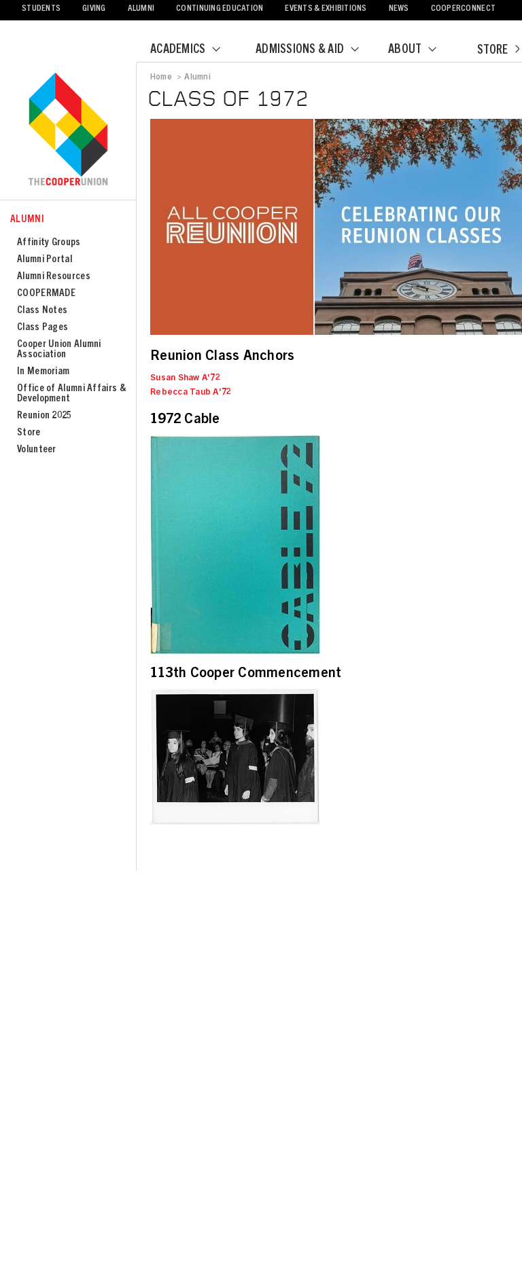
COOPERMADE (46, 294)
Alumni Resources (53, 277)
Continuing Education (219, 9)
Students (41, 9)
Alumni (141, 9)
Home (161, 77)
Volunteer (36, 450)
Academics (193, 50)
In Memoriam (43, 372)
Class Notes (42, 311)
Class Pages (42, 328)
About (420, 50)
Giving (94, 9)
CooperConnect (463, 9)
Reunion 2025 (44, 416)
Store (498, 51)
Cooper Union (68, 130)
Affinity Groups (49, 243)
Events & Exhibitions (325, 9)
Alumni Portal (44, 260)
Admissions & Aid (316, 50)
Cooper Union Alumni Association (59, 350)
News (399, 9)
